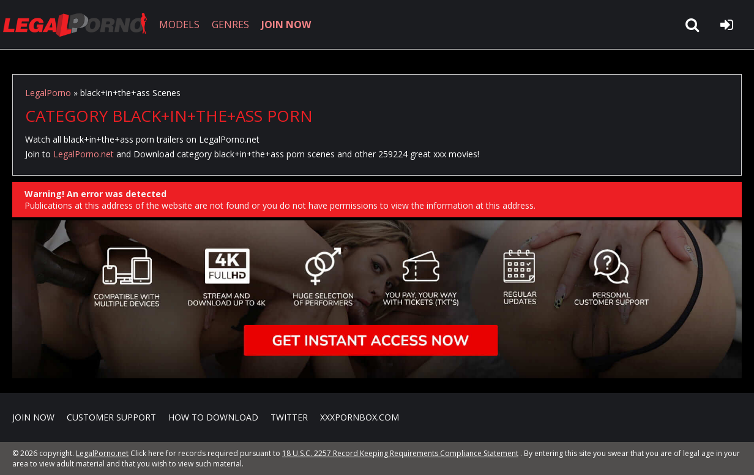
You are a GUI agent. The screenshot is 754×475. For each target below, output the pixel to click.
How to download (213, 417)
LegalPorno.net (79, 24)
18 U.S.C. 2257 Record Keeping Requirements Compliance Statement (400, 453)
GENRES (230, 24)
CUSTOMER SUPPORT (111, 417)
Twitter (289, 417)
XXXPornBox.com (359, 417)
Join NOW (33, 417)
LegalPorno (48, 93)
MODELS (179, 24)
